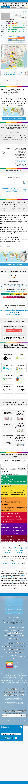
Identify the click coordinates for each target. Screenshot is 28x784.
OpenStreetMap (19, 67)
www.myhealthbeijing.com (12, 643)
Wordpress (7, 420)
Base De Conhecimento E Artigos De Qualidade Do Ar (14, 711)
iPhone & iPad (7, 388)
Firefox (20, 409)
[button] (12, 53)
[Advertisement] (14, 205)
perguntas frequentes (13, 719)
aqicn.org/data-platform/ (14, 334)
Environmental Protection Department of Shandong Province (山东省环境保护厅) (15, 772)
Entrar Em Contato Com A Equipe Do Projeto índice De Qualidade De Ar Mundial (15, 701)
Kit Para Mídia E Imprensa (15, 704)
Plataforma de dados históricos (14, 733)
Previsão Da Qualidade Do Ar (14, 725)
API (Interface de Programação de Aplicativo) (15, 730)
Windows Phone (7, 398)
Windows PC (21, 398)
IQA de (7, 12)
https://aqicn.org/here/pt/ (14, 132)
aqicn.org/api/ (21, 165)
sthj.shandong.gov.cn (6, 94)
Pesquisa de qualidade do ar (14, 707)
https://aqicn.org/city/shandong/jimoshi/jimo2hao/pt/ (14, 139)
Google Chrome (7, 409)
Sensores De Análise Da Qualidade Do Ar (14, 715)
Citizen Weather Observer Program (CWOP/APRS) (14, 769)
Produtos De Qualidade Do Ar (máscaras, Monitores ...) (15, 727)
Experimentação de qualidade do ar (14, 714)
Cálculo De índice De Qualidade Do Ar (14, 724)
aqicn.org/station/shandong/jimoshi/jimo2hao (14, 310)
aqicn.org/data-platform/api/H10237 (20, 160)
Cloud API (20, 419)
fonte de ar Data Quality (14, 722)
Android (20, 388)
